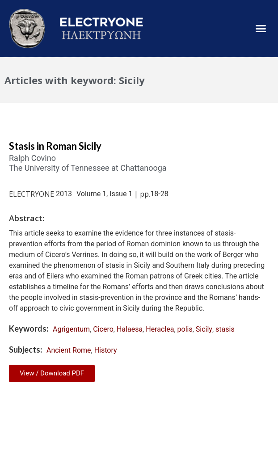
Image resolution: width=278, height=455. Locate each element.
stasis (225, 329)
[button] (260, 28)
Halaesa (130, 329)
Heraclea (160, 329)
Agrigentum (71, 329)
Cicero (103, 329)
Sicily (204, 329)
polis (185, 329)
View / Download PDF (52, 373)
